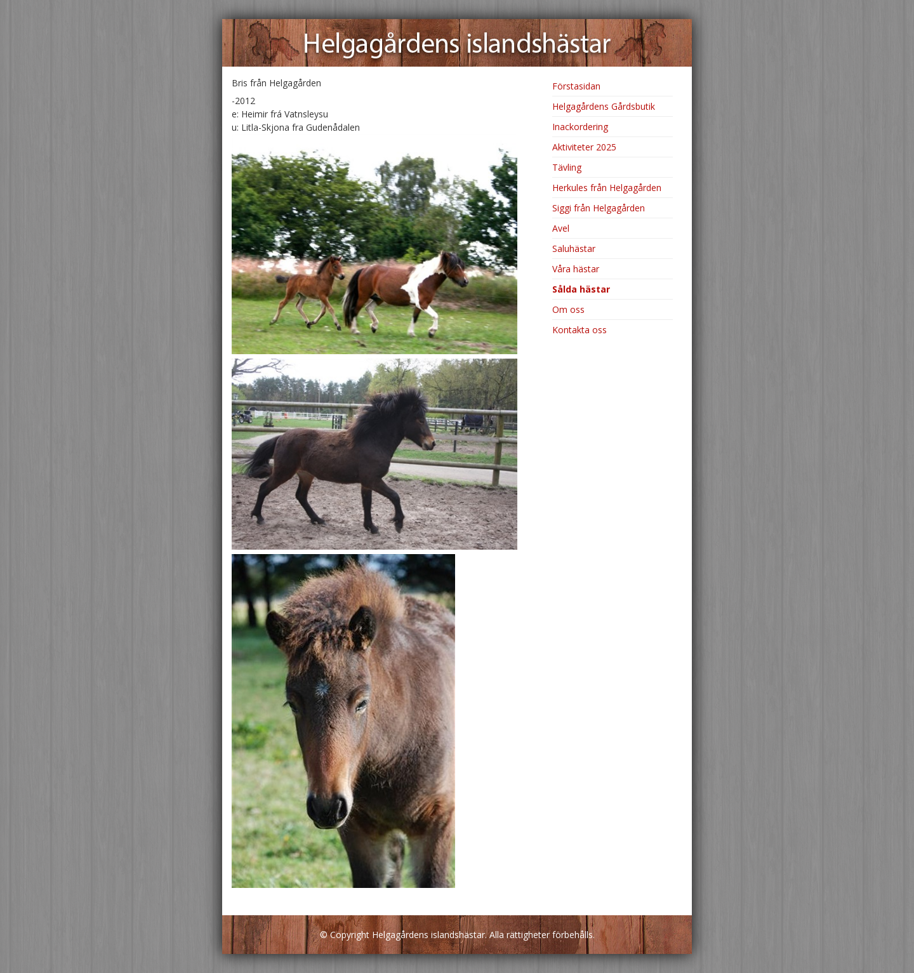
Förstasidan (576, 86)
